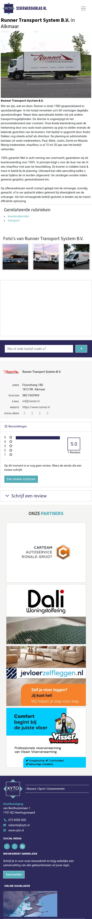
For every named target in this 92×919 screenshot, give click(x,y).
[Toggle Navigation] (83, 8)
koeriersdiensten (18, 216)
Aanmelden (14, 874)
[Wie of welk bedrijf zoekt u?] (39, 349)
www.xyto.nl (16, 830)
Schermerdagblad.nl (31, 8)
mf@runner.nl (31, 401)
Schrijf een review (25, 496)
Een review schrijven (21, 479)
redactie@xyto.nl (19, 825)
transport (14, 220)
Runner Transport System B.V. (41, 372)
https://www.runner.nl (36, 407)
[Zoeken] (81, 349)
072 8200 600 (17, 820)
